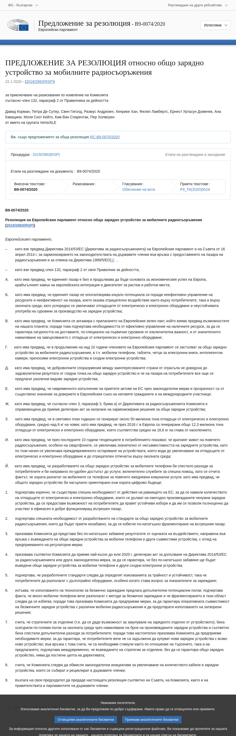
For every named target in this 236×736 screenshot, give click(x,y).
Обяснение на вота (138, 189)
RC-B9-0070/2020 (105, 137)
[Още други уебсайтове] (198, 5)
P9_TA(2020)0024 (195, 189)
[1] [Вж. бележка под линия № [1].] (112, 260)
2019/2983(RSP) (39, 82)
